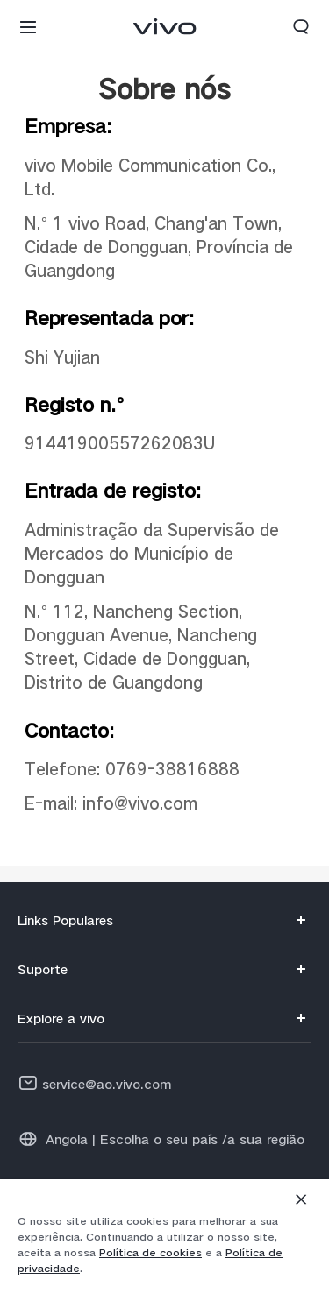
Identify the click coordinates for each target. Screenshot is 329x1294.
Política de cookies (150, 1253)
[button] (28, 26)
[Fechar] (300, 1199)
